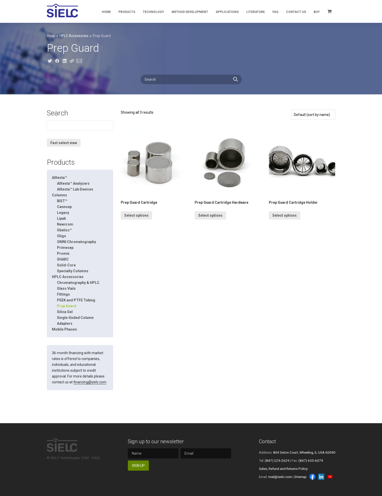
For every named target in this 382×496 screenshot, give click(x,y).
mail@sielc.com (280, 477)
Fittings (63, 294)
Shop (51, 36)
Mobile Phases (64, 329)
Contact (267, 441)
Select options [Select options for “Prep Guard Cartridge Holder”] (284, 215)
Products (126, 12)
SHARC (63, 259)
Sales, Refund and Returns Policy (283, 469)
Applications (227, 12)
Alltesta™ (59, 178)
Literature (255, 12)
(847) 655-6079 (310, 460)
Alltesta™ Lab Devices (75, 189)
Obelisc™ (64, 230)
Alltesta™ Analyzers (73, 183)
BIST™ (62, 201)
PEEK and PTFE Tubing (76, 300)
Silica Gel (65, 312)
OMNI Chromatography (76, 242)
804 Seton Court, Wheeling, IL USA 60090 (304, 452)
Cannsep (64, 207)
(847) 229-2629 (277, 460)
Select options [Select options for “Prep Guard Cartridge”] (136, 215)
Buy (317, 12)
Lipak (61, 218)
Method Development (190, 12)
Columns (59, 195)
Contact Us (296, 12)
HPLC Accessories (73, 36)
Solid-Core (66, 265)
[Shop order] (313, 115)
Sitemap (300, 477)
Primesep (65, 248)
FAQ (275, 12)
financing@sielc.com (89, 382)
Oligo (61, 236)
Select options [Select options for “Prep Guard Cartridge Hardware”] (210, 215)
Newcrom (65, 224)
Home (106, 12)
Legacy (63, 213)
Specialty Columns (72, 271)
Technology (153, 12)
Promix (63, 253)
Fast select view (63, 143)
